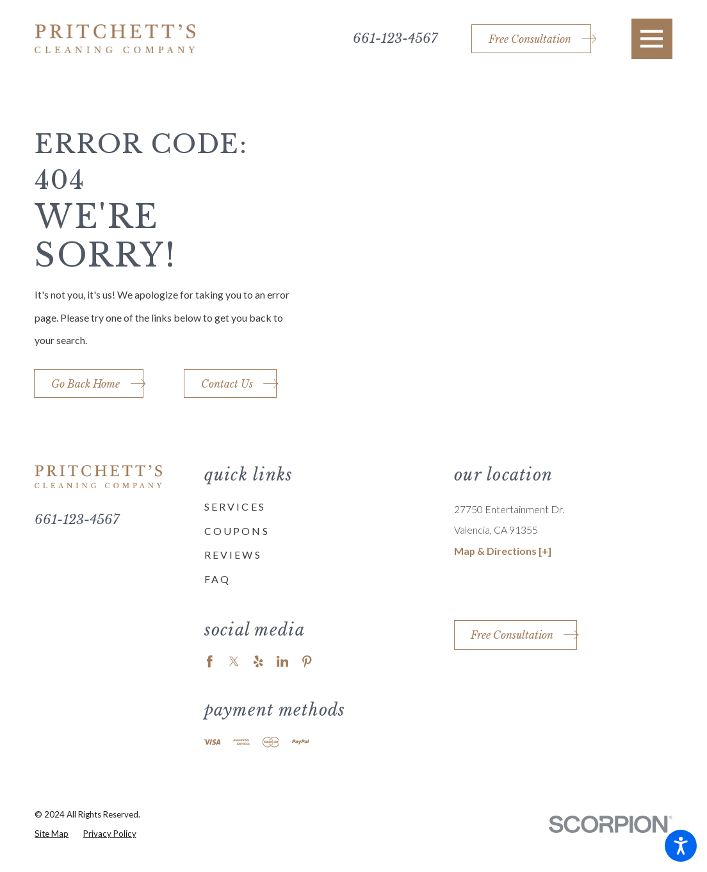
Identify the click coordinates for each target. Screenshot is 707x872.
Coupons (237, 531)
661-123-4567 (395, 38)
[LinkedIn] (283, 661)
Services (235, 506)
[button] (681, 846)
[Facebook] (210, 661)
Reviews (233, 554)
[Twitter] (234, 661)
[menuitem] (313, 506)
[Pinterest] (307, 661)
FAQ (217, 579)
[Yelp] (258, 661)
